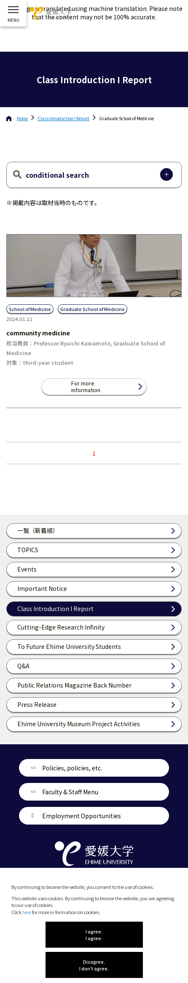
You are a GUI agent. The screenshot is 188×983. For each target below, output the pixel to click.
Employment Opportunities (81, 816)
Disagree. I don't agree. (94, 965)
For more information (85, 386)
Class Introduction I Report (63, 118)
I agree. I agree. (94, 934)
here (26, 912)
